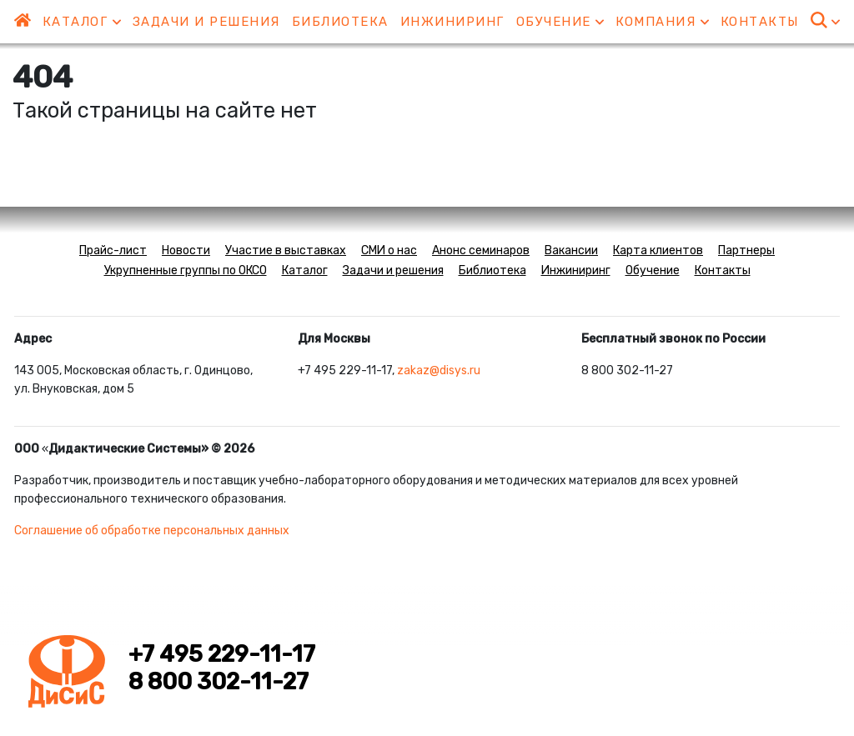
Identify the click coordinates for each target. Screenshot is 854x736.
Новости (186, 250)
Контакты (760, 21)
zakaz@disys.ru (438, 370)
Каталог (82, 21)
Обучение (560, 21)
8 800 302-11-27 (218, 681)
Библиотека (340, 21)
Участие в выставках (285, 250)
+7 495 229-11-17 (221, 654)
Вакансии (571, 250)
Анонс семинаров (481, 250)
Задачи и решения (206, 21)
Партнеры (746, 250)
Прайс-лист (113, 250)
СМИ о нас (389, 250)
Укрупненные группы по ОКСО (185, 270)
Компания (662, 21)
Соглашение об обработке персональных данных (151, 530)
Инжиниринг (452, 21)
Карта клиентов (658, 250)
